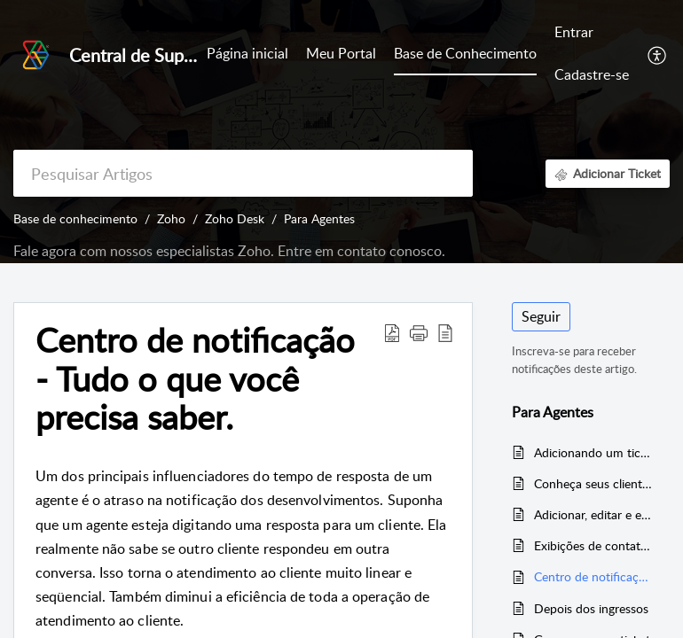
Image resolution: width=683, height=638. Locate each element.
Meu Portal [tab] (341, 53)
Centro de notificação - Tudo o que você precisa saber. (593, 576)
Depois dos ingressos (591, 608)
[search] (243, 173)
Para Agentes (319, 218)
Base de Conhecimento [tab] (465, 53)
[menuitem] (592, 33)
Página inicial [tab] (247, 53)
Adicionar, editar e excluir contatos (593, 514)
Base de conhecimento (75, 218)
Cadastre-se (591, 74)
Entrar (573, 32)
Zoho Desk (234, 218)
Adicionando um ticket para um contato (593, 452)
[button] (658, 54)
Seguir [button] (541, 316)
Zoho (171, 218)
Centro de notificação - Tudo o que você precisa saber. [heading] (195, 379)
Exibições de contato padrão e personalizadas (593, 545)
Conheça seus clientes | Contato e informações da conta (593, 483)
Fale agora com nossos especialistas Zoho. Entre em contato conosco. (229, 251)
